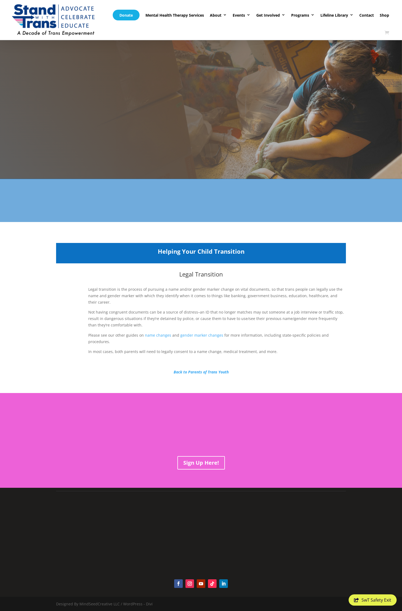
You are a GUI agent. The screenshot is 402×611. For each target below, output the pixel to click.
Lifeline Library (334, 15)
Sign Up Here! (201, 462)
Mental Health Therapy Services (174, 15)
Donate (126, 15)
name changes (158, 335)
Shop (384, 15)
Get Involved (268, 15)
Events (239, 15)
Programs (300, 15)
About (215, 15)
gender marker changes (201, 335)
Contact (366, 15)
